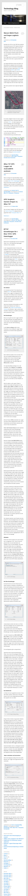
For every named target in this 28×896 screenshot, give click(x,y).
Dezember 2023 (7, 873)
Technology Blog (11, 9)
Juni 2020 (6, 883)
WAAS (12, 69)
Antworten (16, 193)
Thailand (7, 254)
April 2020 (6, 884)
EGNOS (18, 69)
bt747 (18, 826)
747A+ (10, 122)
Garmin (13, 220)
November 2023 (7, 875)
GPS (13, 156)
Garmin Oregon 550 (9, 211)
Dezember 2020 (7, 879)
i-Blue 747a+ (15, 827)
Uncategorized (7, 864)
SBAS (19, 68)
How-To (17, 190)
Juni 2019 (6, 889)
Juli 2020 (6, 881)
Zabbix (5, 868)
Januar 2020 (6, 887)
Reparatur (6, 861)
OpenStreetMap (14, 155)
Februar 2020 (7, 886)
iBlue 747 (6, 193)
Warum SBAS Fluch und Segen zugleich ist (11, 35)
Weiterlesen (7, 187)
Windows (6, 826)
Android (13, 190)
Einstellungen (7, 827)
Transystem (19, 156)
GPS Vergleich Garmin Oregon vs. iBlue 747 (11, 201)
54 (22, 229)
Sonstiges (6, 863)
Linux (5, 858)
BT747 (9, 291)
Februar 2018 (7, 894)
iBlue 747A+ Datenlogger (14, 181)
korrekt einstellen (16, 152)
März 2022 (6, 878)
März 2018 (6, 892)
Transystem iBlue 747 (16, 212)
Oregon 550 (6, 221)
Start (5, 23)
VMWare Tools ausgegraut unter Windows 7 (14, 838)
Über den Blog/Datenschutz (13, 23)
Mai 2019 (6, 891)
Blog (5, 855)
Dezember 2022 (7, 876)
